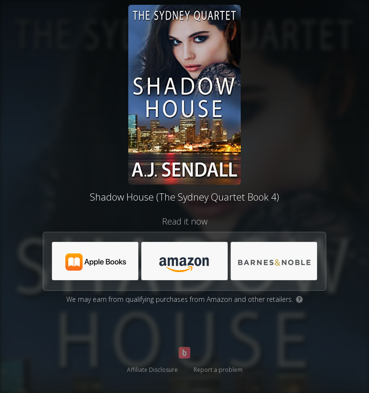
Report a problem (218, 370)
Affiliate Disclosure (152, 370)
